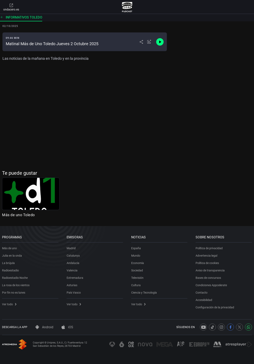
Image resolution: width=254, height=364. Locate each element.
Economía (137, 263)
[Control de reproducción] (160, 42)
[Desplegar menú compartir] (141, 42)
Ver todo (9, 304)
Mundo (135, 255)
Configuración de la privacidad (215, 307)
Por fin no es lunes (13, 292)
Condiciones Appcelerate (211, 285)
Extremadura (75, 277)
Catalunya (73, 255)
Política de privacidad (209, 248)
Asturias (72, 285)
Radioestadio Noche (15, 277)
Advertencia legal (206, 255)
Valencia (72, 270)
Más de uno (9, 248)
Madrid (71, 248)
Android (44, 327)
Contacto (201, 292)
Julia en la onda (12, 255)
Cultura (136, 285)
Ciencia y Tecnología (144, 292)
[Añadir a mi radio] (149, 42)
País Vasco (74, 292)
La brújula (8, 263)
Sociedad (137, 270)
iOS (67, 327)
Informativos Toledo (21, 17)
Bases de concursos (208, 277)
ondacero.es (11, 7)
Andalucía (73, 263)
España (136, 248)
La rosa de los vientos (16, 285)
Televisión (137, 277)
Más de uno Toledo (18, 215)
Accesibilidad (204, 300)
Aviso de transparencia (210, 270)
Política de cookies (207, 263)
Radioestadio (10, 270)
